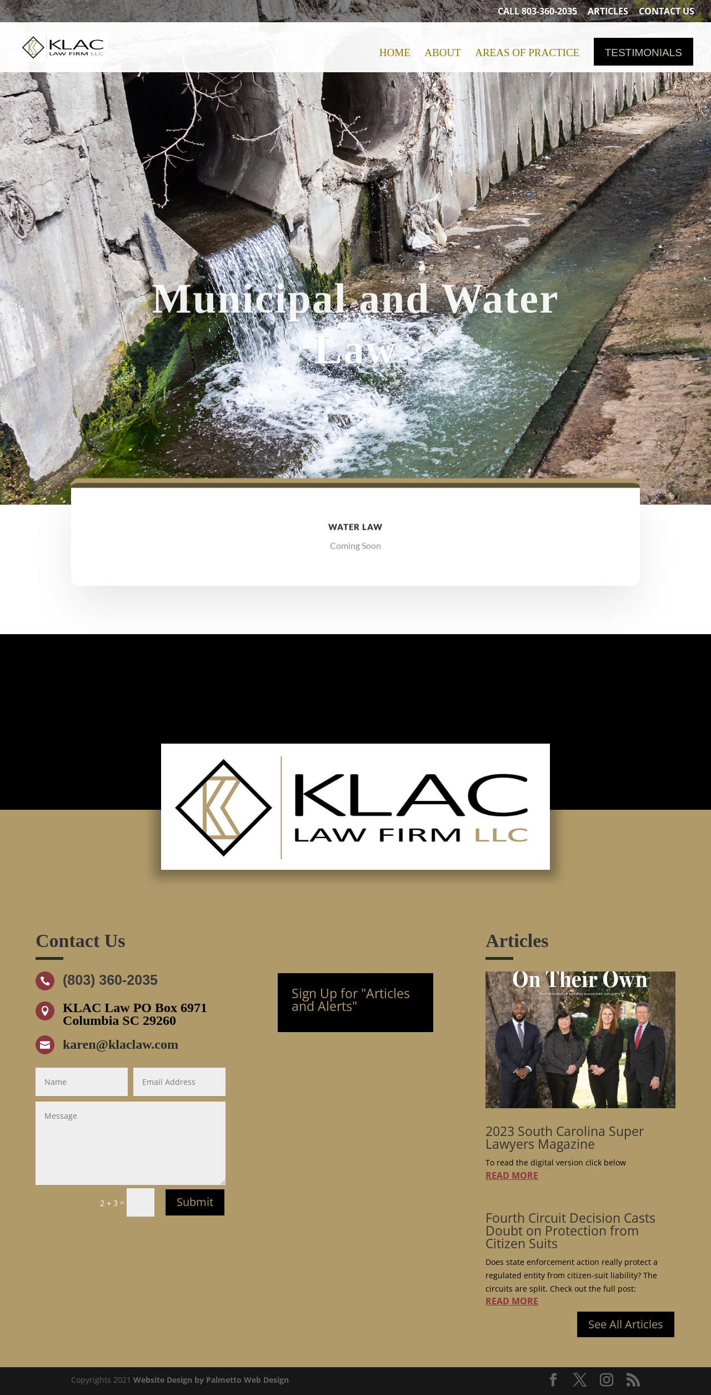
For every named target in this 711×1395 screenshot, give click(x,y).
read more (511, 1175)
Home (394, 53)
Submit (195, 1201)
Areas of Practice (527, 53)
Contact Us (666, 12)
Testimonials (643, 53)
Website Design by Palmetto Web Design (211, 1379)
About (442, 53)
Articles (608, 12)
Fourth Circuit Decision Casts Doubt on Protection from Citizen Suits (570, 1230)
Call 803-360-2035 (537, 12)
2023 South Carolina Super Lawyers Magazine (564, 1137)
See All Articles (625, 1324)
